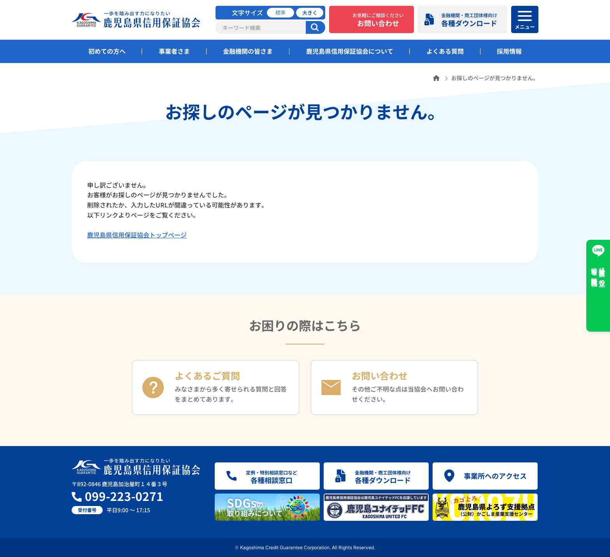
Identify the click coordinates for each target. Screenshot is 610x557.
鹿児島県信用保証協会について (349, 51)
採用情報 (509, 51)
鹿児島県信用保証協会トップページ (137, 234)
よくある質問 (445, 51)
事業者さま (174, 51)
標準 (280, 13)
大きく (309, 12)
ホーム (436, 78)
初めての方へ (107, 51)
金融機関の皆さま (248, 51)
